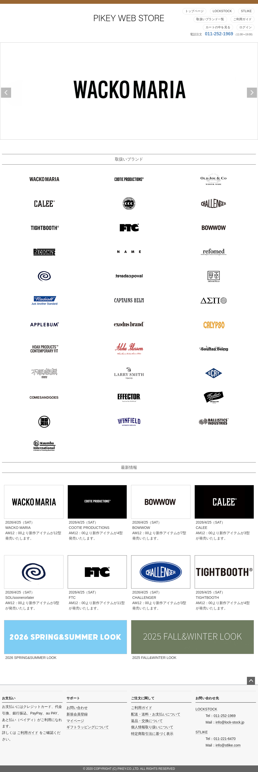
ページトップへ (251, 681)
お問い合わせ (77, 708)
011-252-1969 (219, 33)
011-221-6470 (225, 739)
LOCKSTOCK (222, 11)
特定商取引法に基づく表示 (152, 734)
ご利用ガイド (242, 19)
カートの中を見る (218, 27)
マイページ (75, 721)
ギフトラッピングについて (88, 727)
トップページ (194, 11)
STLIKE (246, 11)
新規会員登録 (77, 714)
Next (252, 93)
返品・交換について (147, 721)
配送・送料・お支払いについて (155, 714)
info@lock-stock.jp (230, 722)
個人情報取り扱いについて (152, 727)
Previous (6, 93)
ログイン (245, 27)
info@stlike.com (228, 745)
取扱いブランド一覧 (210, 19)
